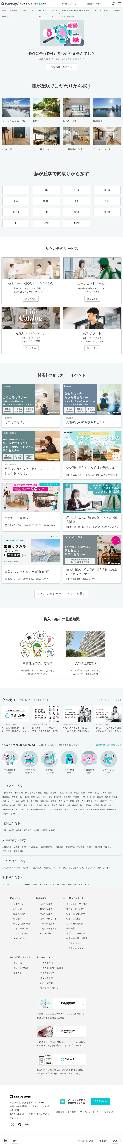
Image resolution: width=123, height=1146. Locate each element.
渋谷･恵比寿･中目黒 (33, 793)
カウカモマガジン (74, 948)
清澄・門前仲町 (55, 797)
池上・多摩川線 (22, 801)
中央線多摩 (111, 809)
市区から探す (46, 913)
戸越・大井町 (7, 801)
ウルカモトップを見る (111, 700)
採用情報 (108, 1112)
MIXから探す (46, 933)
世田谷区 (27, 830)
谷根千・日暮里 (58, 805)
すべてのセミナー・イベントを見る (62, 593)
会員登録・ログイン (49, 987)
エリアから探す (47, 923)
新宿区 (11, 830)
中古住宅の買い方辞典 (76, 938)
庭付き (25, 868)
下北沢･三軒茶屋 (65, 793)
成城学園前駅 (46, 847)
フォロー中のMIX (21, 928)
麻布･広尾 (19, 793)
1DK (13, 884)
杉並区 (52, 830)
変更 (115, 1140)
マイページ (18, 904)
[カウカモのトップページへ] (23, 3)
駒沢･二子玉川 (94, 793)
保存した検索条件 (21, 923)
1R (3, 884)
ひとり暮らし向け (70, 868)
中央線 (76, 797)
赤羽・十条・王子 (55, 809)
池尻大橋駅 (34, 847)
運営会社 (60, 1112)
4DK (80, 884)
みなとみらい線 (22, 809)
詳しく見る (30, 298)
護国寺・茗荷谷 (8, 805)
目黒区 (19, 830)
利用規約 (72, 1112)
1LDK (20, 884)
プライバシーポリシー (90, 1112)
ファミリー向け (103, 868)
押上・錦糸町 (87, 801)
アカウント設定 (20, 933)
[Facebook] (20, 1124)
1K (8, 884)
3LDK (69, 884)
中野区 (44, 830)
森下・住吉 (63, 801)
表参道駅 (107, 847)
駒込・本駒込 (85, 805)
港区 (4, 830)
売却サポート (19, 963)
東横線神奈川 (7, 809)
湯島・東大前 (29, 805)
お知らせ (17, 908)
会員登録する (101, 1101)
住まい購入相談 (73, 918)
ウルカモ (17, 973)
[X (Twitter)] (13, 1124)
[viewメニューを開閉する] (15, 1141)
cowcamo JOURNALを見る (109, 745)
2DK (45, 884)
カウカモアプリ (47, 973)
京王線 (53, 801)
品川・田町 (24, 797)
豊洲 (44, 797)
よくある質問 (46, 978)
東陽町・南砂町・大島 (102, 805)
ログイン (95, 3)
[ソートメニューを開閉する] (5, 1141)
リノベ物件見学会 (74, 923)
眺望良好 (47, 868)
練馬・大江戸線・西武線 (74, 809)
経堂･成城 (44, 801)
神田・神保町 (72, 805)
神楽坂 (14, 797)
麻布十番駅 (18, 851)
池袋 (112, 801)
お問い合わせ (46, 982)
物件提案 (70, 928)
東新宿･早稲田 (111, 797)
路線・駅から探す (48, 918)
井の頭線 (6, 797)
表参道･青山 (7, 793)
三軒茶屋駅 (7, 847)
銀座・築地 (35, 797)
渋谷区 (36, 830)
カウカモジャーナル (75, 943)
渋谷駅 (24, 847)
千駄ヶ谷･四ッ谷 (88, 797)
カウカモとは (46, 963)
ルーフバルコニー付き (11, 868)
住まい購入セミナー (75, 913)
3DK (63, 884)
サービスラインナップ (76, 908)
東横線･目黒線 (80, 793)
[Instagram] (27, 1124)
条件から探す (46, 904)
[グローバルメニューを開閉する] (119, 3)
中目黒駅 (80, 847)
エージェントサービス (76, 904)
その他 (13, 814)
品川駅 (16, 847)
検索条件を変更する (61, 66)
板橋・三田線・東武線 (96, 809)
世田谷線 (34, 801)
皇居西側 (67, 797)
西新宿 (100, 797)
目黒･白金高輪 (50, 793)
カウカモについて (69, 4)
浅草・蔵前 (74, 801)
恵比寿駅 (98, 847)
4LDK (87, 884)
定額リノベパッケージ (76, 933)
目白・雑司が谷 (101, 801)
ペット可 (57, 868)
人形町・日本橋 (43, 805)
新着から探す (46, 908)
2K (40, 884)
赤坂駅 (89, 847)
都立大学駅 (70, 847)
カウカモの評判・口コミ (51, 968)
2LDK (52, 884)
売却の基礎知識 (20, 968)
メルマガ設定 (19, 938)
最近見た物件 (19, 913)
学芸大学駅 (7, 851)
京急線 (5, 814)
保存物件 (17, 918)
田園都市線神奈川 (38, 809)
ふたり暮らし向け (87, 868)
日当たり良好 (36, 868)
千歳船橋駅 (58, 847)
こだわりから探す (48, 928)
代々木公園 (107, 793)
